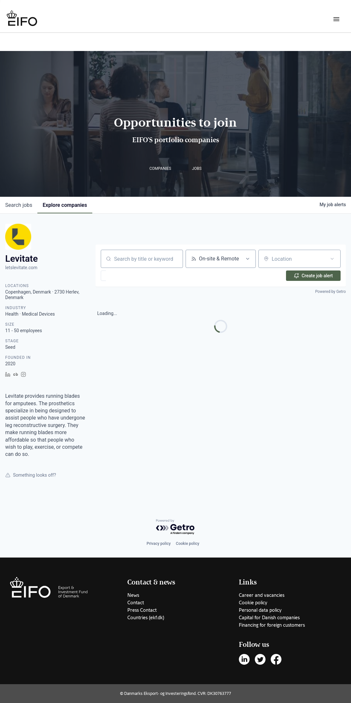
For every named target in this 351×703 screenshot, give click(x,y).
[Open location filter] (332, 259)
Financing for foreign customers (272, 625)
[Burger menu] (336, 19)
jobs (18, 205)
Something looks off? (30, 475)
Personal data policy (260, 610)
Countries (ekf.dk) (145, 617)
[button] (122, 275)
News (133, 595)
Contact (135, 602)
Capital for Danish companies (269, 617)
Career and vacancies (261, 595)
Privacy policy (159, 543)
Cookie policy (187, 543)
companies (65, 205)
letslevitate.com (21, 267)
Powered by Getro (330, 291)
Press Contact (142, 610)
